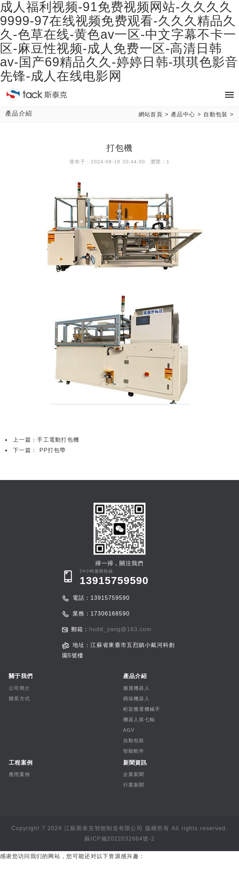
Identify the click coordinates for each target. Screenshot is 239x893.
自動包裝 (215, 114)
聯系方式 (19, 698)
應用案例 (19, 774)
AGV (129, 730)
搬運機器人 (136, 688)
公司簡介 (19, 688)
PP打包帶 (51, 450)
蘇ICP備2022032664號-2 (119, 839)
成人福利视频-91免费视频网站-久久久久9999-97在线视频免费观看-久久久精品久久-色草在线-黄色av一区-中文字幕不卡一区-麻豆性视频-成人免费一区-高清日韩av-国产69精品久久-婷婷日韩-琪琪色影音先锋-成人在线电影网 (117, 877)
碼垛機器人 (136, 698)
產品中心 (183, 114)
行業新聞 (133, 785)
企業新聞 (133, 774)
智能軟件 (133, 751)
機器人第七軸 (139, 719)
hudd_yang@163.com (120, 629)
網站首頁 (151, 114)
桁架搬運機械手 (141, 709)
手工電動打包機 (58, 440)
